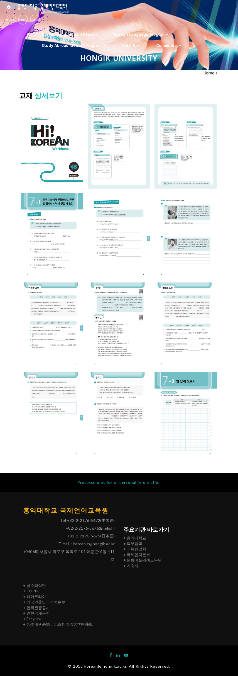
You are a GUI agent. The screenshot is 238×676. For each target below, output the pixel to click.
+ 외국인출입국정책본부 (44, 602)
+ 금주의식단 (34, 585)
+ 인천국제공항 (36, 613)
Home (208, 72)
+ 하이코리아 (34, 596)
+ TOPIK (31, 591)
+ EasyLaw (32, 618)
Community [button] (168, 45)
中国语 (22, 19)
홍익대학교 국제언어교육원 (66, 510)
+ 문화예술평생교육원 (142, 560)
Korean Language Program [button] (141, 34)
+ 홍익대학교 (134, 537)
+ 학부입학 (132, 543)
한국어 (11, 19)
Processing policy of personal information (119, 482)
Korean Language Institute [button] (69, 34)
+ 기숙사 (130, 565)
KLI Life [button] (130, 45)
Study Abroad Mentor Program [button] (73, 45)
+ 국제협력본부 (136, 554)
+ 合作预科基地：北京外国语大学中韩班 (58, 624)
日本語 (34, 19)
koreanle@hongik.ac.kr (94, 544)
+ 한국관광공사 (36, 607)
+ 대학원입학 (134, 549)
